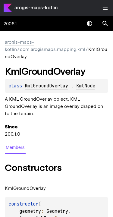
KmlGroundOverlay (46, 86)
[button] (105, 23)
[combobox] (74, 23)
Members (15, 147)
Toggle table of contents (105, 8)
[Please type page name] (105, 23)
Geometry (57, 211)
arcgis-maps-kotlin (36, 8)
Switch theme (89, 23)
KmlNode (85, 86)
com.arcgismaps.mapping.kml (52, 49)
